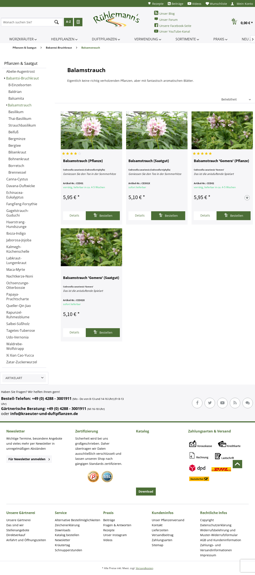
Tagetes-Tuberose (20, 330)
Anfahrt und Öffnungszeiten (26, 540)
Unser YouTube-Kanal (172, 31)
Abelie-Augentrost (20, 71)
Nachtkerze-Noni (19, 276)
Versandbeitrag (162, 535)
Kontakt (157, 525)
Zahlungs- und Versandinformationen (216, 547)
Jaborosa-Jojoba (18, 240)
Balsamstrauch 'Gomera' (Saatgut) (91, 278)
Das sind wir (15, 525)
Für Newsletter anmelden (29, 459)
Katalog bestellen (67, 535)
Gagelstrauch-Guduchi (17, 213)
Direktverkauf (15, 535)
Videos (194, 4)
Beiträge (175, 4)
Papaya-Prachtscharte (17, 296)
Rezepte (156, 3)
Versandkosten (144, 568)
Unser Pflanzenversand (168, 520)
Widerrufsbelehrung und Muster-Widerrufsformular (219, 532)
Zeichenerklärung (67, 525)
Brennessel (17, 172)
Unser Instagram (115, 535)
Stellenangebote (17, 530)
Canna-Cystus (17, 179)
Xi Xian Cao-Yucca (20, 355)
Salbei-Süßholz (18, 323)
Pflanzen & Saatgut (20, 63)
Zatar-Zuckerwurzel (21, 362)
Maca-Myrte (15, 269)
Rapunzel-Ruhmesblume (17, 314)
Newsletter (62, 540)
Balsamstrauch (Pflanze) (83, 161)
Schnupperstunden (68, 550)
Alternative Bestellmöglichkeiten (77, 520)
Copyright (207, 520)
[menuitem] (155, 3)
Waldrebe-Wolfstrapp (15, 346)
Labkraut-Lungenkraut (16, 260)
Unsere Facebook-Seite (172, 25)
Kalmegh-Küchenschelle (17, 249)
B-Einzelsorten (19, 85)
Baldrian (15, 91)
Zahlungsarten (162, 540)
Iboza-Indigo (16, 233)
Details (74, 215)
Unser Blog (164, 13)
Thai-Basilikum (19, 118)
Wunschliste (216, 4)
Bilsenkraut (17, 152)
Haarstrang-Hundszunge (16, 224)
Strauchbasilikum (22, 125)
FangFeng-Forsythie (21, 204)
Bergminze (16, 138)
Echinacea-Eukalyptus (15, 195)
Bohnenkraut (18, 159)
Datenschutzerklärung (215, 525)
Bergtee (14, 145)
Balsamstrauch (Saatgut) (148, 161)
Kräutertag (62, 545)
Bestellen (102, 215)
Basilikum (16, 112)
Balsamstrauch (20, 105)
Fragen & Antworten (117, 525)
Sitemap (157, 545)
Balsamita (16, 98)
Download (146, 491)
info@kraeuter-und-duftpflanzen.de (44, 413)
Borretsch (16, 165)
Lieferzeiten (160, 530)
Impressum (208, 555)
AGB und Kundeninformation (220, 540)
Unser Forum (166, 19)
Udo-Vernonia (17, 337)
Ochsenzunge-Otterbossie (17, 285)
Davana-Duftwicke (20, 186)
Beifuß (13, 132)
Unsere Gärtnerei (18, 520)
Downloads (62, 530)
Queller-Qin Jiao (18, 305)
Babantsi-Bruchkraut (22, 78)
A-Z (68, 22)
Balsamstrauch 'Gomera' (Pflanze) (221, 161)
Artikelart (13, 378)
